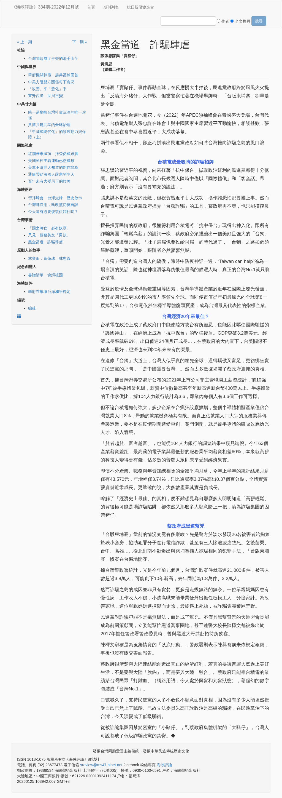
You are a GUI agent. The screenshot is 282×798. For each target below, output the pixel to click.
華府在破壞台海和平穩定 (49, 291)
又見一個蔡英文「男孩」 (49, 235)
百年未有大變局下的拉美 (49, 181)
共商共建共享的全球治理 (49, 124)
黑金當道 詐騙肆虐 (45, 242)
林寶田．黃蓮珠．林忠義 (49, 258)
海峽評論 (164, 765)
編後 (32, 308)
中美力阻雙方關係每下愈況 (51, 82)
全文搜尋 (240, 21)
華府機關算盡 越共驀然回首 (53, 75)
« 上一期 (24, 42)
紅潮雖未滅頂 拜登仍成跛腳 (53, 153)
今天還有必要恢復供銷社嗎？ (53, 211)
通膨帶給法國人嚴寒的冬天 (51, 174)
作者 (223, 21)
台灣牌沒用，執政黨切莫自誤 (53, 204)
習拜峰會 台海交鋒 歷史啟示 (55, 198)
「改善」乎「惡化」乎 (47, 89)
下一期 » (79, 42)
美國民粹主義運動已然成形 (51, 160)
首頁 (91, 7)
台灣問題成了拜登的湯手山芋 (53, 58)
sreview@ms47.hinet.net (101, 765)
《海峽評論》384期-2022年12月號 (45, 7)
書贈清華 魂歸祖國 (45, 275)
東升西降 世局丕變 (45, 96)
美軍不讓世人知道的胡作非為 (53, 167)
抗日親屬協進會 (140, 7)
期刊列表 (111, 7)
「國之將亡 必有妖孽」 (49, 228)
